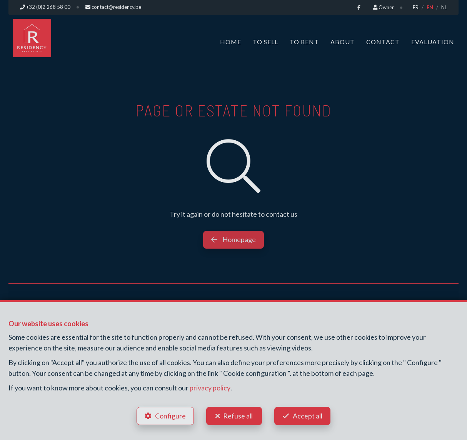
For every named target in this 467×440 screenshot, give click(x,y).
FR (416, 7)
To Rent (304, 41)
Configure (170, 415)
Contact (383, 41)
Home (230, 41)
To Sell (265, 41)
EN (430, 7)
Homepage (233, 239)
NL (444, 7)
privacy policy (210, 388)
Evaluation (432, 41)
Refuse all (238, 415)
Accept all (308, 415)
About (342, 41)
